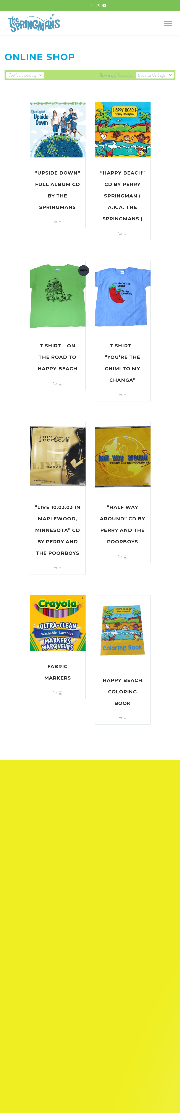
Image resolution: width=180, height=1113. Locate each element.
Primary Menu (168, 23)
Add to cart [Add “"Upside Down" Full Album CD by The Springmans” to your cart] (55, 222)
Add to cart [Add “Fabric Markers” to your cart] (55, 693)
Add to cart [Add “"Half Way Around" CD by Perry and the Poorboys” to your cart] (120, 557)
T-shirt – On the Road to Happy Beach (57, 357)
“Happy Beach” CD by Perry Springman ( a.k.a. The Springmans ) (122, 196)
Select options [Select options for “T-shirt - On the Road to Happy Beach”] (55, 384)
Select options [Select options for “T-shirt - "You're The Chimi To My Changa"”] (120, 395)
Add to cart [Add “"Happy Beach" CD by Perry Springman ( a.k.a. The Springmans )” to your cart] (120, 233)
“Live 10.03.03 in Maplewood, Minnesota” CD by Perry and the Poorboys (57, 530)
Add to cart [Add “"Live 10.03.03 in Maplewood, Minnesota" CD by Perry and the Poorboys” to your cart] (55, 568)
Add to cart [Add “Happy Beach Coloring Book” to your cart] (120, 718)
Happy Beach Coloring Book (122, 691)
